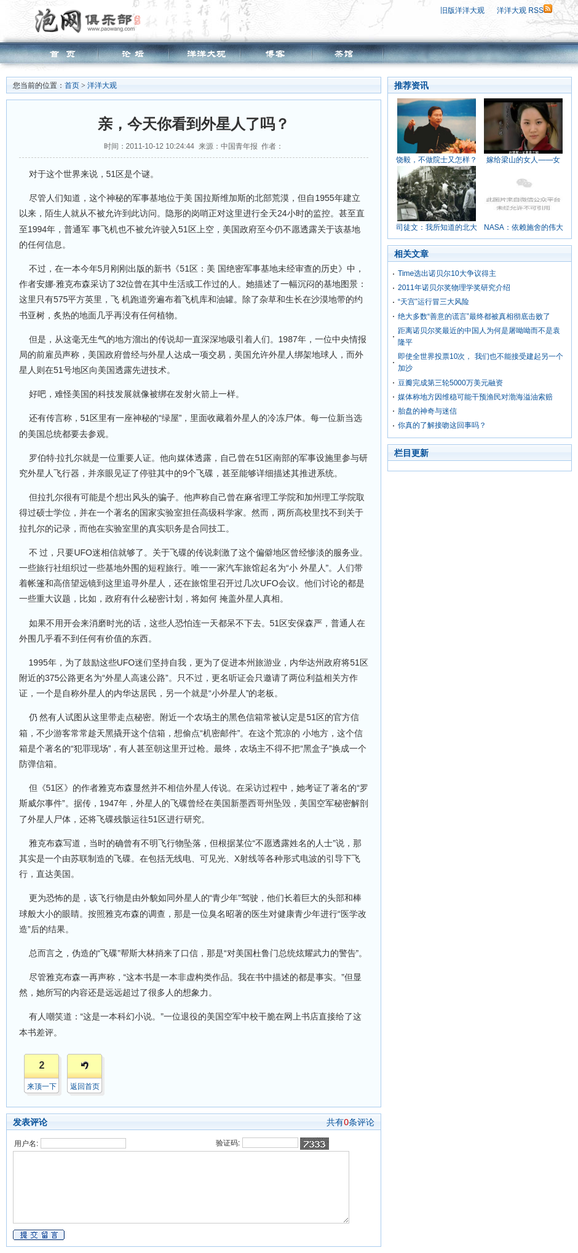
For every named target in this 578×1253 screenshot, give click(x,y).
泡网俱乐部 (91, 20)
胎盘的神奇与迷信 (427, 411)
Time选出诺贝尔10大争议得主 (447, 273)
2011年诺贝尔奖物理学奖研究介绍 (454, 287)
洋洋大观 (102, 85)
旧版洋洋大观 (462, 10)
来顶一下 (42, 1086)
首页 (72, 85)
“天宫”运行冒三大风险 (433, 301)
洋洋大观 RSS (524, 10)
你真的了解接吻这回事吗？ (442, 425)
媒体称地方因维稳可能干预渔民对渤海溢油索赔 (475, 397)
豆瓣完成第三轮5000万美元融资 (450, 383)
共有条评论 (350, 1122)
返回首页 (85, 1086)
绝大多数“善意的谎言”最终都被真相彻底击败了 (474, 316)
